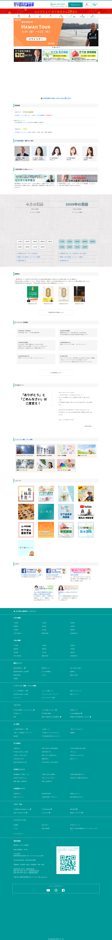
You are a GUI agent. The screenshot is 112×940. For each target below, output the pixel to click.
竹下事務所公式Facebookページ (21, 809)
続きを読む (88, 426)
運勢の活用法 (45, 633)
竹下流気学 (82, 16)
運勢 (29, 16)
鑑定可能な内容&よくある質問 (21, 671)
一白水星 (20, 241)
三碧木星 (35, 241)
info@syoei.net (30, 869)
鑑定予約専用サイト (20, 668)
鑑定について (18, 663)
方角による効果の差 (47, 781)
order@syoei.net (33, 872)
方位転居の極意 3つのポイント (50, 797)
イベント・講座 (71, 16)
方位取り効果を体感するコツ (77, 774)
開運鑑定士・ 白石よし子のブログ (68, 592)
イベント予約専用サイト (21, 690)
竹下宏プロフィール (75, 825)
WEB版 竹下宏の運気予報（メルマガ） (80, 716)
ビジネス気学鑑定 (46, 671)
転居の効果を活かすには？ (76, 797)
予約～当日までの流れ (75, 668)
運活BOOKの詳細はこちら (56, 312)
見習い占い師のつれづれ (20, 812)
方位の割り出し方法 (18, 758)
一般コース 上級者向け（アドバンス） (23, 732)
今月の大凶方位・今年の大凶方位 (50, 762)
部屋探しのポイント (75, 793)
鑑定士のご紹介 (74, 675)
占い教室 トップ (46, 729)
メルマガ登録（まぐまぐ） (49, 710)
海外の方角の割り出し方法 (20, 762)
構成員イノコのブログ (75, 812)
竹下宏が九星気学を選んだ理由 (77, 748)
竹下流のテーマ (17, 713)
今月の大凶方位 (17, 633)
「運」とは (73, 751)
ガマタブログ (45, 812)
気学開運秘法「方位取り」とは (21, 774)
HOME (18, 16)
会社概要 (16, 825)
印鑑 (15, 716)
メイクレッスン (17, 697)
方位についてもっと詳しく (48, 777)
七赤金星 (27, 247)
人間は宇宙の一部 (46, 751)
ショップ (51, 16)
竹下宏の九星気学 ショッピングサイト (24, 710)
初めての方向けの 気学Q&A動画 (50, 748)
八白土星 (35, 247)
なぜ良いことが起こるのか (20, 755)
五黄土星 (50, 241)
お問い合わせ (75, 4)
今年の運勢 (17, 640)
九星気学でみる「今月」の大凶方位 (26, 253)
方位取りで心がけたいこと (20, 777)
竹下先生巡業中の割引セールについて (51, 736)
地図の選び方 (45, 758)
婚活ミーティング (74, 694)
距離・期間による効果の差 (20, 781)
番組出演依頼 (94, 4)
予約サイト (92, 16)
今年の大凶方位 (17, 655)
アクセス (87, 4)
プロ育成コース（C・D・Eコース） (50, 732)
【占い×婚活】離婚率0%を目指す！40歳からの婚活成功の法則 (44, 592)
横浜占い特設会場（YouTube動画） (52, 716)
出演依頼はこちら (56, 372)
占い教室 (61, 16)
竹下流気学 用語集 (46, 713)
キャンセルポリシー (18, 833)
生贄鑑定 (16, 678)
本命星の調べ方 (21, 260)
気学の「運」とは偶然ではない (49, 755)
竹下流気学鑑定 (19, 140)
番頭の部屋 (73, 809)
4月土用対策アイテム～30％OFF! (24, 122)
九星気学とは (17, 748)
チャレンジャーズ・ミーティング (50, 694)
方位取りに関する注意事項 (48, 774)
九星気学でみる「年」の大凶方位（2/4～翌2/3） (72, 253)
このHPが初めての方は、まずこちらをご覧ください (56, 98)
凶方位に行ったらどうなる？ (77, 755)
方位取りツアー (74, 710)
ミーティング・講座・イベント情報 (23, 439)
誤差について (73, 758)
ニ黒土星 (27, 241)
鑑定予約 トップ (46, 668)
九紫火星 (42, 247)
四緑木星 (42, 241)
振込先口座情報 (45, 828)
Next (96, 32)
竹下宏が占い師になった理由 (21, 751)
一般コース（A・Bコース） (77, 729)
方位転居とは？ (17, 793)
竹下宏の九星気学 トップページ (26, 611)
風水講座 (16, 736)
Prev (15, 32)
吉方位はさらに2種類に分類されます (79, 777)
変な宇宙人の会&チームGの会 (21, 694)
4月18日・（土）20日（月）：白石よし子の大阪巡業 (30, 115)
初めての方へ (45, 825)
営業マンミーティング (75, 690)
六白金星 (20, 247)
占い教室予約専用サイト (21, 729)
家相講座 (72, 732)
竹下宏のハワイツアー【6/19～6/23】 (25, 132)
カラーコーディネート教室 (48, 697)
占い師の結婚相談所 (76, 713)
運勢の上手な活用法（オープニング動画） (28, 257)
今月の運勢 (17, 618)
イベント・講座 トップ (47, 690)
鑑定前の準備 (17, 675)
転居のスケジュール (18, 797)
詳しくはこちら (42, 877)
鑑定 (40, 16)
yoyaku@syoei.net (34, 870)
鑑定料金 (72, 671)
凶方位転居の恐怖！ (47, 793)
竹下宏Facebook (46, 809)
